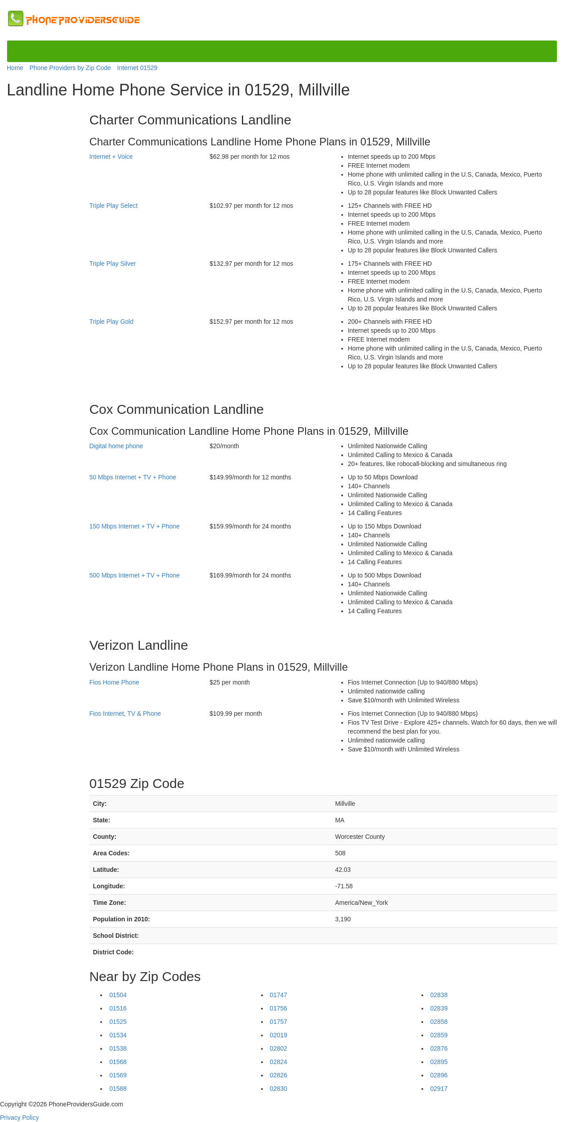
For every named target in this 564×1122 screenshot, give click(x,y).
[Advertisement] (43, 237)
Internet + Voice (111, 156)
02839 (439, 1008)
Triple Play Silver (112, 263)
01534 (118, 1035)
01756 (278, 1008)
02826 (278, 1075)
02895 (439, 1061)
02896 (439, 1075)
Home (15, 67)
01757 (278, 1021)
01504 (118, 994)
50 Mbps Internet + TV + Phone (132, 477)
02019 (278, 1035)
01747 (278, 994)
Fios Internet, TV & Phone (125, 713)
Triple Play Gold (111, 321)
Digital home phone (116, 446)
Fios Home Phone (114, 682)
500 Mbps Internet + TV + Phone (134, 575)
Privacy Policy (19, 1117)
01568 (118, 1061)
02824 (278, 1061)
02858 (439, 1021)
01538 (118, 1048)
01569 (118, 1075)
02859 (439, 1035)
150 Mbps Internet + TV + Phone (134, 526)
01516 (118, 1008)
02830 (278, 1088)
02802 (278, 1048)
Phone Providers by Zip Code (70, 67)
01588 (118, 1088)
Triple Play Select (113, 205)
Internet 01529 (137, 67)
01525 (118, 1021)
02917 (439, 1088)
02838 (439, 994)
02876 (439, 1048)
